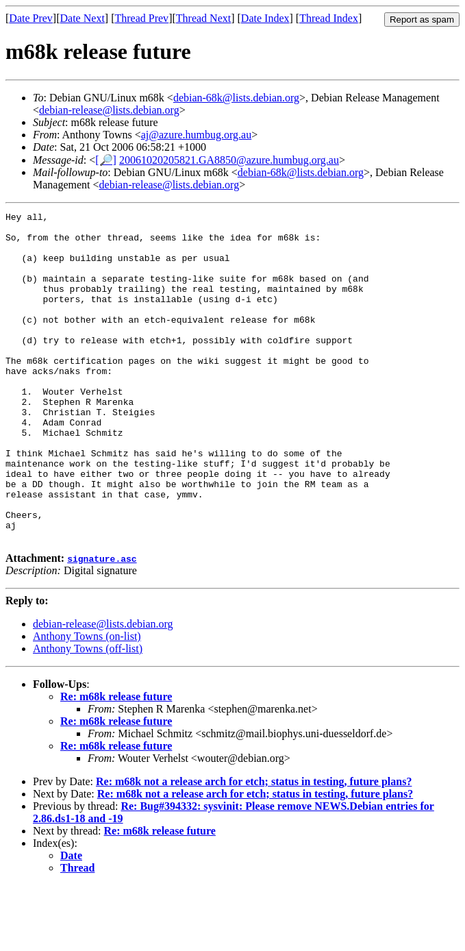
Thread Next (203, 18)
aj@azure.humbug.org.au (196, 134)
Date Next (82, 18)
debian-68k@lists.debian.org (236, 97)
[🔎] (105, 160)
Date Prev (31, 18)
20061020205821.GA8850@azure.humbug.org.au (229, 160)
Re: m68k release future (116, 762)
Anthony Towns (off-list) (87, 714)
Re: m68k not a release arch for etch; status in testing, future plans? (254, 847)
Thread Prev (141, 18)
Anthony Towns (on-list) (87, 702)
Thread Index (328, 18)
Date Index (265, 18)
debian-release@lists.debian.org (109, 110)
